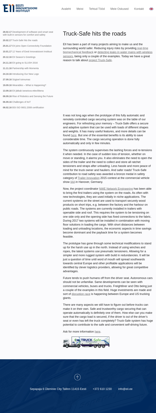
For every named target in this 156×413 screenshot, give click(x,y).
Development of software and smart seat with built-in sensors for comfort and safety (28, 33)
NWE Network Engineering (116, 188)
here (74, 135)
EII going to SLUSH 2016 (20, 62)
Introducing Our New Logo (21, 74)
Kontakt (139, 8)
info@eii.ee (125, 389)
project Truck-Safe (100, 60)
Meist (80, 8)
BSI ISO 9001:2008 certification (23, 107)
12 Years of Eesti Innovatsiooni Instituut (27, 51)
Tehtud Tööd (97, 8)
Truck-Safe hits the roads (20, 40)
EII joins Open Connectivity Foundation (27, 46)
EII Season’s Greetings (19, 57)
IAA (72, 182)
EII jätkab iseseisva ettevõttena (23, 90)
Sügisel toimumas (16, 79)
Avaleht (66, 8)
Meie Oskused (119, 8)
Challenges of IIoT (17, 102)
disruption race (81, 294)
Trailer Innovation (89, 178)
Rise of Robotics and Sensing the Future (28, 96)
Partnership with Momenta (21, 68)
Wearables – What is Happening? (24, 85)
